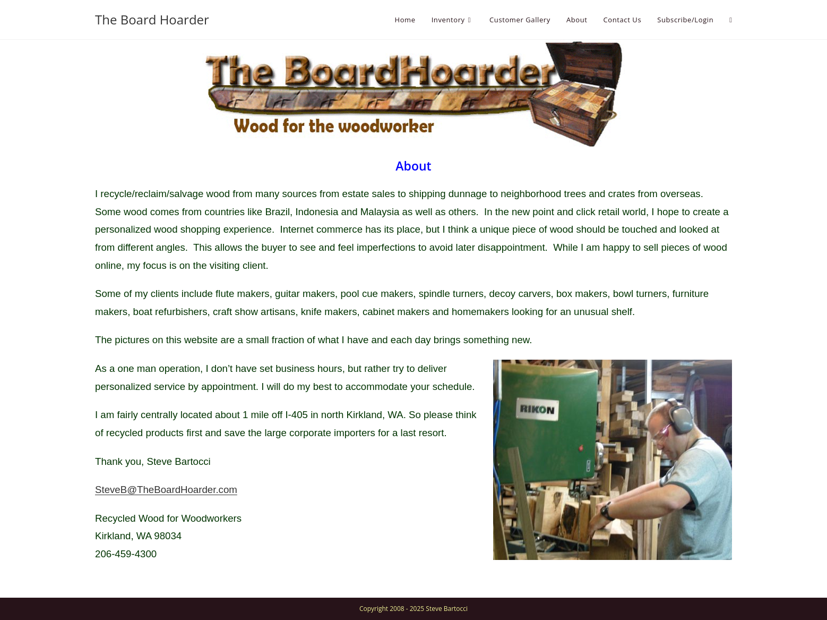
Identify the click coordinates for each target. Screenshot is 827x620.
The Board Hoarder (152, 19)
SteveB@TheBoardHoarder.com (166, 489)
